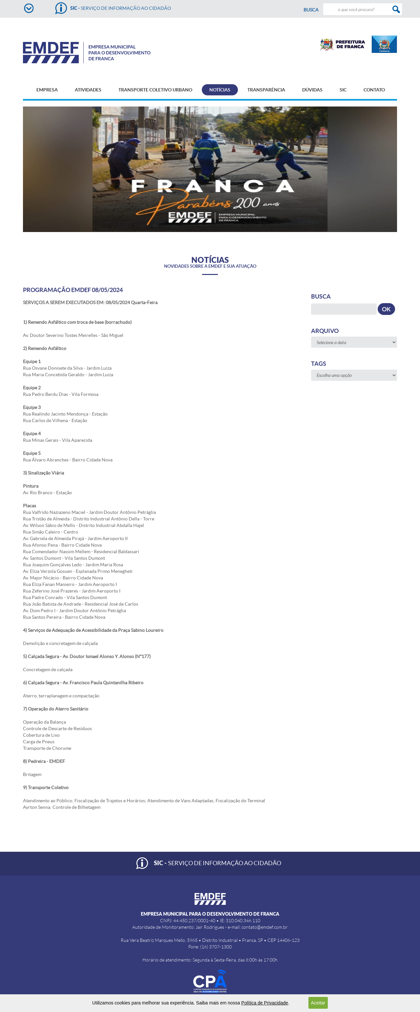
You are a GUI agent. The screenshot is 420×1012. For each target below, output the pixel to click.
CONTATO (374, 89)
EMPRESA (47, 89)
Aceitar (318, 1002)
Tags (318, 363)
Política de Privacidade (264, 1002)
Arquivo (325, 330)
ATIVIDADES (88, 89)
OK (386, 309)
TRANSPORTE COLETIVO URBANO (155, 89)
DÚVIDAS (312, 89)
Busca (311, 9)
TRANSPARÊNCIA (266, 89)
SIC (343, 89)
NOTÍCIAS (219, 89)
